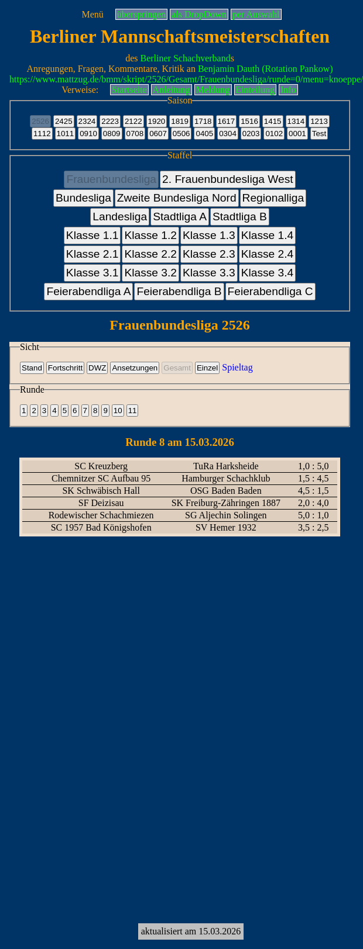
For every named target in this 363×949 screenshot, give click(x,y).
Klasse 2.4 (267, 254)
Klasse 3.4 (267, 272)
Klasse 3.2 (150, 272)
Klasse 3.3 (209, 272)
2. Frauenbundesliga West (227, 179)
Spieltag (237, 367)
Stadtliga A (180, 216)
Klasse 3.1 (92, 272)
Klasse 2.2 (150, 254)
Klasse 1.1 (92, 235)
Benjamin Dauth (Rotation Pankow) (265, 69)
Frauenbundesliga (111, 179)
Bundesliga (83, 198)
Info (288, 90)
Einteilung (255, 90)
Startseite (129, 90)
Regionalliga (273, 198)
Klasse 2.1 (92, 254)
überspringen (141, 14)
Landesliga (120, 216)
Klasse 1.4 (267, 235)
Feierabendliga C (270, 291)
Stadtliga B (240, 216)
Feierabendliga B (178, 291)
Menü (92, 14)
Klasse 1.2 (150, 235)
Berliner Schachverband (186, 58)
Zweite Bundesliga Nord (177, 198)
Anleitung (171, 90)
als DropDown (199, 14)
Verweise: (79, 90)
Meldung (213, 90)
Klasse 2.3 (209, 254)
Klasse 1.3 (209, 235)
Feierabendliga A (88, 291)
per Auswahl (255, 14)
